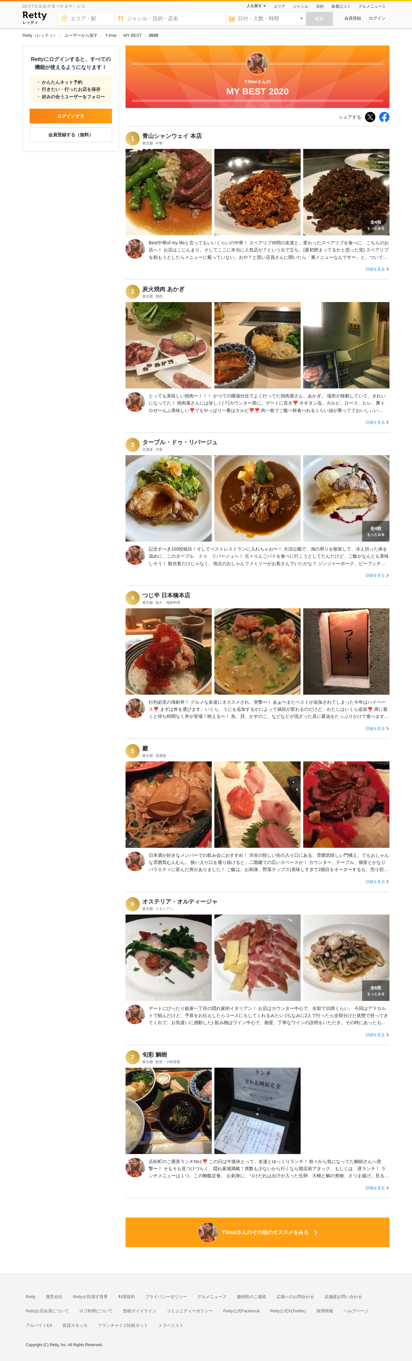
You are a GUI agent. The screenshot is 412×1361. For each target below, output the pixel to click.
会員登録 (352, 18)
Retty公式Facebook (241, 1310)
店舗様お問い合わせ (343, 1296)
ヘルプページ (356, 1310)
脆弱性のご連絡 (251, 1296)
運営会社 (54, 1296)
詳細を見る (375, 269)
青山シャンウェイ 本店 (172, 136)
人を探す (254, 6)
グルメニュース (372, 6)
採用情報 (324, 1310)
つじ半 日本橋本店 (166, 595)
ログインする (70, 116)
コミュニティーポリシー (190, 1310)
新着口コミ (341, 6)
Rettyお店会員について (47, 1310)
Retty (30, 1296)
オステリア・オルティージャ (180, 901)
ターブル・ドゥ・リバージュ (180, 442)
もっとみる (376, 224)
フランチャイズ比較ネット (123, 1325)
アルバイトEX (39, 1325)
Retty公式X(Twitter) (288, 1310)
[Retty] (35, 17)
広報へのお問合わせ (295, 1296)
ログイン (377, 18)
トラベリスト (170, 1325)
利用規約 (126, 1296)
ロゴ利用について (96, 1310)
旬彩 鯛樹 (154, 1055)
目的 (320, 6)
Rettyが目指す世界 (90, 1296)
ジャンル (300, 6)
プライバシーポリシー (166, 1296)
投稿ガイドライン (139, 1310)
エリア (279, 6)
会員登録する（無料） (70, 134)
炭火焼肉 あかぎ (163, 289)
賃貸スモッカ (75, 1325)
